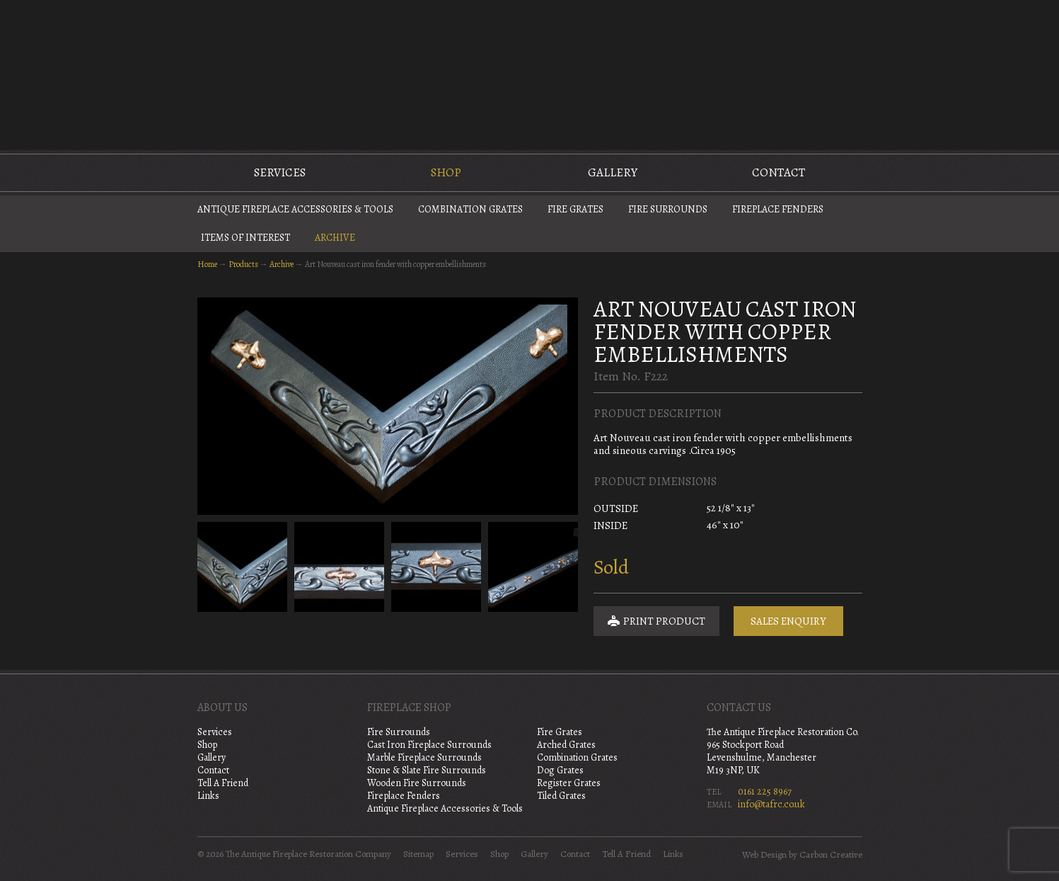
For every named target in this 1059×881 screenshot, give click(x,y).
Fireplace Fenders (777, 209)
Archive (335, 237)
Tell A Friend (222, 783)
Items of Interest (245, 237)
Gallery (612, 172)
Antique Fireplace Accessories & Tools (295, 209)
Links (208, 795)
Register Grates (569, 783)
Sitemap (418, 854)
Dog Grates (560, 770)
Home (207, 264)
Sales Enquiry (788, 621)
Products (243, 264)
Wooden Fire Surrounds (416, 783)
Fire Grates (575, 209)
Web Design (764, 854)
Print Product (656, 621)
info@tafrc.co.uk (771, 804)
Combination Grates (470, 209)
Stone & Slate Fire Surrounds (426, 770)
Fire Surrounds (667, 209)
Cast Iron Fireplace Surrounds (429, 744)
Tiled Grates (561, 795)
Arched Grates (566, 744)
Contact (778, 172)
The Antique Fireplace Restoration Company (529, 73)
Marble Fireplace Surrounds (424, 757)
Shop (446, 172)
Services (280, 172)
